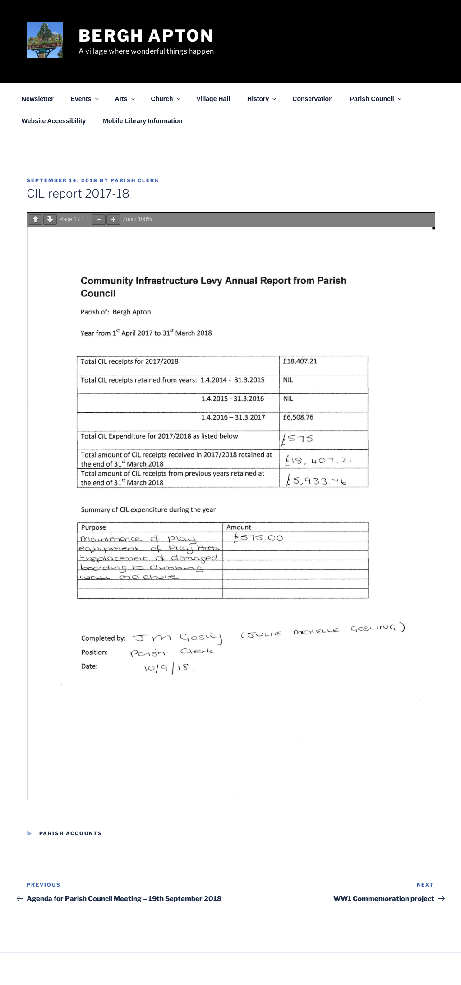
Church (166, 98)
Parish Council (376, 98)
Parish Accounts (71, 833)
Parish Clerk (135, 180)
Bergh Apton (146, 36)
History (262, 98)
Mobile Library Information (143, 121)
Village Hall (213, 98)
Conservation (312, 98)
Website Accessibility (54, 121)
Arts (125, 98)
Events (85, 98)
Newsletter (38, 98)
